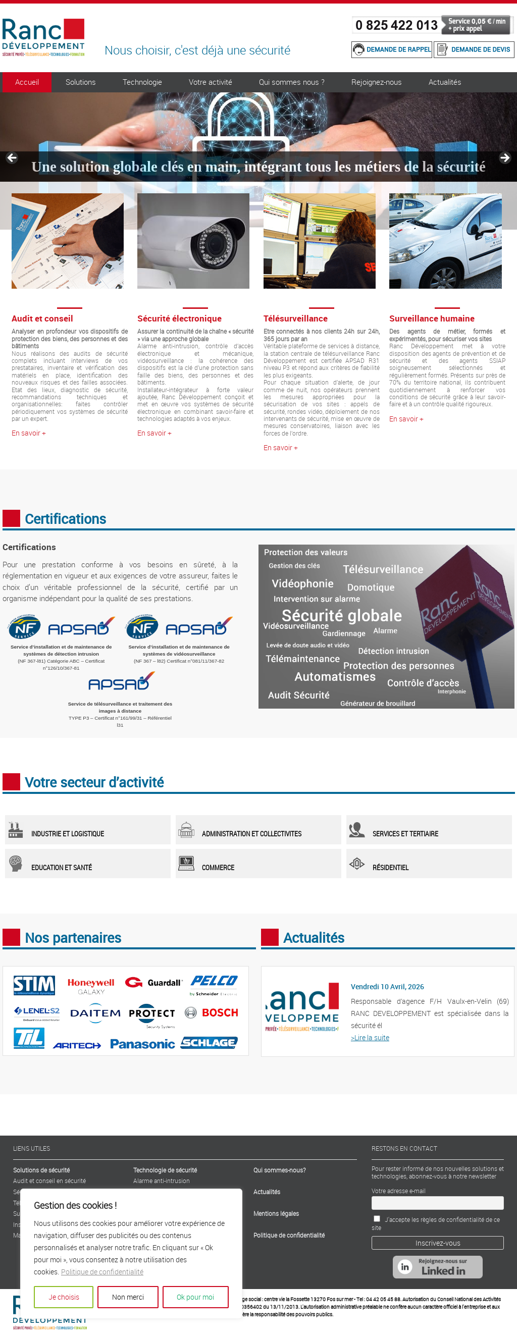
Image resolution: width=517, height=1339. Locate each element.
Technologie (142, 82)
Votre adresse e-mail (399, 1191)
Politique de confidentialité (102, 1271)
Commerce (218, 867)
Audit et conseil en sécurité (49, 1180)
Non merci (128, 1297)
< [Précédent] (12, 158)
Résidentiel (390, 867)
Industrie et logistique (67, 833)
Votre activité (210, 82)
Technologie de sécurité (165, 1170)
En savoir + (29, 433)
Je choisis (63, 1297)
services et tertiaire (405, 833)
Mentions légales (276, 1213)
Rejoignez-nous (376, 82)
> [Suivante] (504, 158)
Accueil (27, 82)
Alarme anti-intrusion (161, 1180)
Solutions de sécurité (41, 1170)
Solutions (81, 82)
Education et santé (61, 867)
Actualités (445, 82)
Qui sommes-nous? (279, 1170)
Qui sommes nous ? (292, 82)
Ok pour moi (195, 1297)
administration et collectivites (251, 833)
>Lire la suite (370, 1037)
